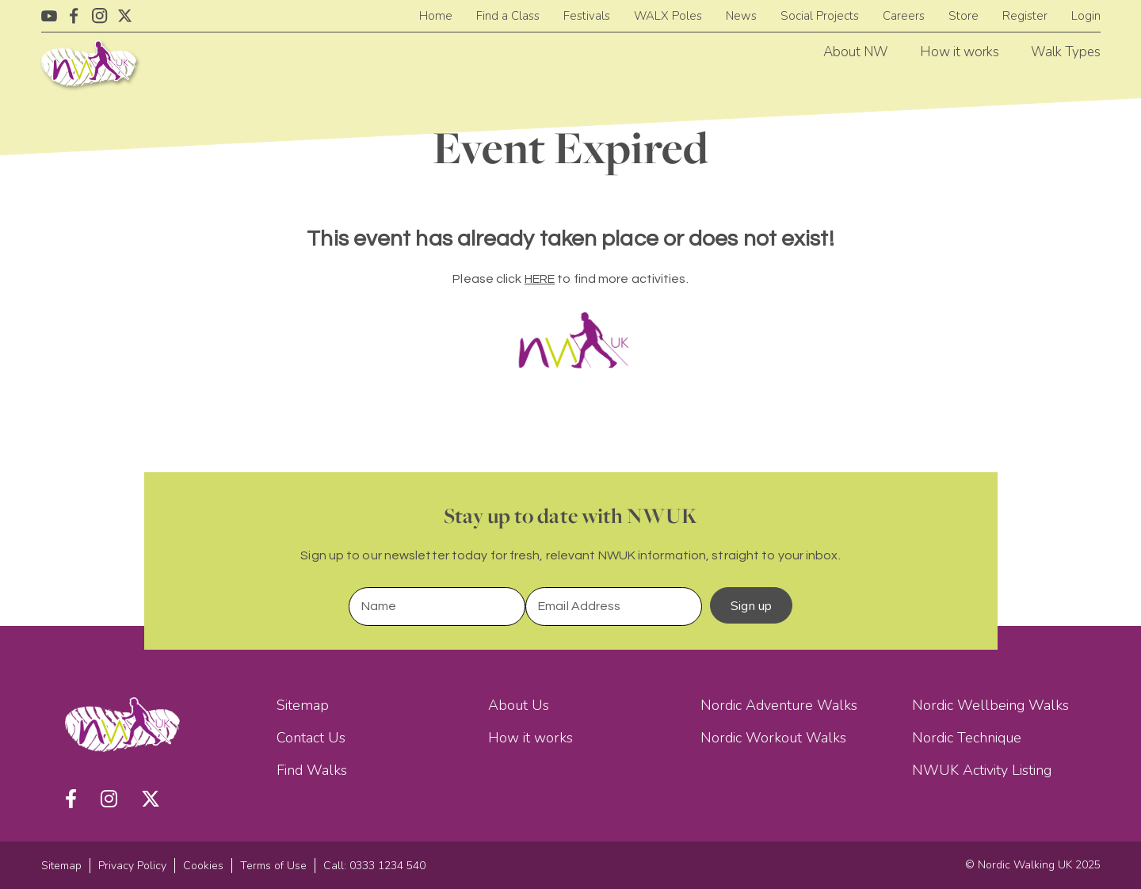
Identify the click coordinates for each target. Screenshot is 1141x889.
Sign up (751, 606)
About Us (518, 705)
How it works (959, 52)
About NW (855, 52)
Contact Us (311, 737)
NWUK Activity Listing (981, 770)
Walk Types (1066, 52)
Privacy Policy (132, 865)
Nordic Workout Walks (773, 737)
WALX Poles (668, 16)
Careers (904, 16)
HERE (540, 279)
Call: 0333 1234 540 (374, 865)
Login (1086, 16)
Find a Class (508, 16)
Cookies (203, 865)
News (741, 16)
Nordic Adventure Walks (778, 705)
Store (963, 16)
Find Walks (312, 770)
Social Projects (819, 16)
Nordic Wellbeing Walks (990, 705)
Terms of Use (273, 865)
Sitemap (303, 705)
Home (435, 16)
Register (1025, 16)
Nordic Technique (966, 737)
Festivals (586, 16)
